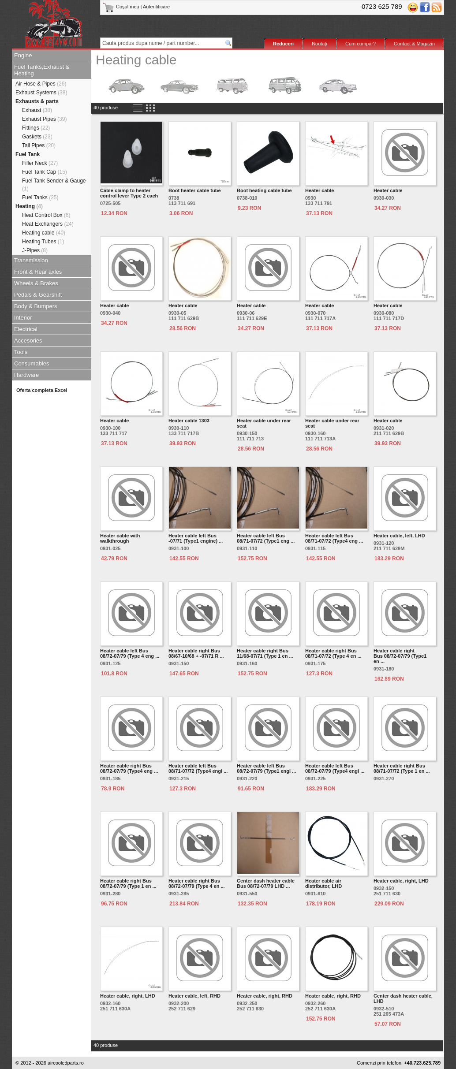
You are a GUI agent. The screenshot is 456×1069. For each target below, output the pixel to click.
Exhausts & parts (37, 101)
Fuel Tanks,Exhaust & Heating (42, 70)
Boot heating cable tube (264, 190)
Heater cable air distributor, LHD (323, 883)
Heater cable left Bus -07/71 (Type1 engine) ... (195, 538)
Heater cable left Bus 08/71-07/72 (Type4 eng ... (334, 538)
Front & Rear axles (38, 271)
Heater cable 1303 (188, 420)
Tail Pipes (39, 145)
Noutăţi (319, 43)
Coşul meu (121, 6)
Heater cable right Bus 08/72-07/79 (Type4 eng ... (129, 768)
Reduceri (283, 43)
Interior (23, 317)
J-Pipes (35, 250)
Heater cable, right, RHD (264, 995)
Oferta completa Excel (41, 390)
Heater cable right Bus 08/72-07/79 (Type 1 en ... (128, 883)
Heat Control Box (46, 215)
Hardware (26, 375)
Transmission (31, 260)
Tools (20, 352)
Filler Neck (40, 163)
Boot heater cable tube (194, 190)
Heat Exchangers (48, 224)
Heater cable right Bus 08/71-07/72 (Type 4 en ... (333, 653)
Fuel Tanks (40, 197)
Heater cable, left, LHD (399, 535)
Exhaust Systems (41, 92)
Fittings (36, 128)
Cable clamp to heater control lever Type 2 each (129, 193)
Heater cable (319, 190)
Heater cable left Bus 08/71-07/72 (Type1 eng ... (266, 538)
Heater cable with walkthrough (120, 538)
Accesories (28, 340)
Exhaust (37, 110)
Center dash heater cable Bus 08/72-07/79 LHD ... (266, 883)
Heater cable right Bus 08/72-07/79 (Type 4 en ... (196, 883)
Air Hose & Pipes (40, 84)
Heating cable (43, 233)
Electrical (25, 329)
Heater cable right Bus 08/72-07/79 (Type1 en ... (400, 656)
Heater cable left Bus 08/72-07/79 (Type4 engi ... (334, 768)
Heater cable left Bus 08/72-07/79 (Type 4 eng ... (129, 653)
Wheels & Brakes (36, 283)
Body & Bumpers (35, 306)
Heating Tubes (43, 241)
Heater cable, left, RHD (194, 995)
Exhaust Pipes (44, 119)
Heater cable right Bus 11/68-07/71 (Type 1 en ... (265, 653)
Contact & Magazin (414, 43)
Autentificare (156, 6)
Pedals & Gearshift (38, 294)
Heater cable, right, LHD (401, 880)
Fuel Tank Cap (44, 172)
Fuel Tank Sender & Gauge (54, 185)
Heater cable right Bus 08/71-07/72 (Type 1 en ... (402, 768)
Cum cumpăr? (360, 43)
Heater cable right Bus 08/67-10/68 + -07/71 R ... (196, 653)
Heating (29, 206)
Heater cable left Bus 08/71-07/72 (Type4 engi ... (198, 768)
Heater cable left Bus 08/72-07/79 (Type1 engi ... (266, 768)
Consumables (31, 363)
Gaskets (37, 137)
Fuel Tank (27, 154)
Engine (23, 55)
